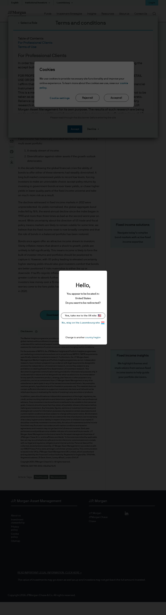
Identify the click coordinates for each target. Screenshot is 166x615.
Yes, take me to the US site (83, 315)
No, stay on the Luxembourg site (83, 323)
